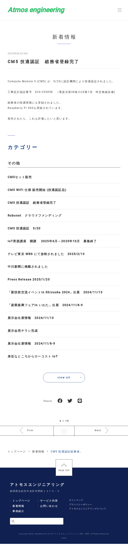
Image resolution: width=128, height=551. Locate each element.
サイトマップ (76, 507)
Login (64, 545)
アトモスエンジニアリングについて (87, 516)
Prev (30, 434)
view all (64, 377)
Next (98, 434)
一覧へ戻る (64, 434)
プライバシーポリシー (80, 512)
